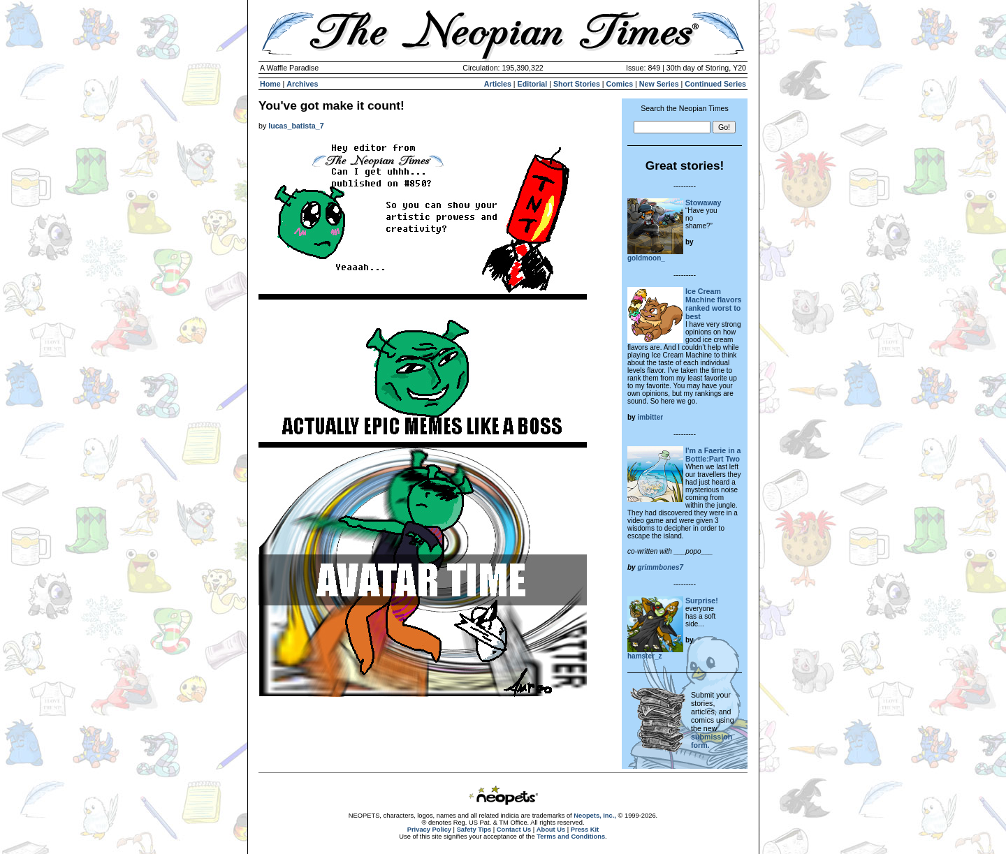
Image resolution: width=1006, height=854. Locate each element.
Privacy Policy (429, 829)
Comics (620, 84)
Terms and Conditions (571, 836)
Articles (497, 84)
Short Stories (576, 84)
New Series (659, 84)
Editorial (533, 84)
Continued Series (715, 84)
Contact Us (514, 829)
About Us (551, 829)
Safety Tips (474, 829)
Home (270, 84)
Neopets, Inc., (595, 815)
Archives (302, 84)
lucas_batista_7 (295, 126)
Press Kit (585, 829)
